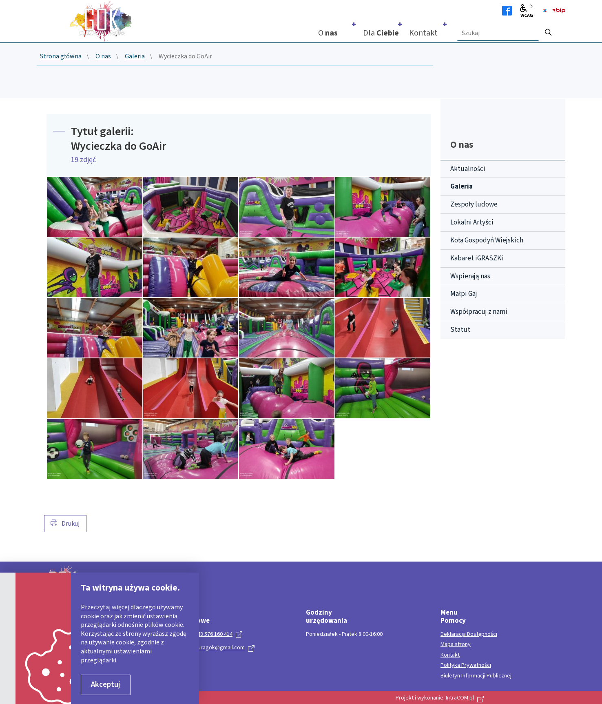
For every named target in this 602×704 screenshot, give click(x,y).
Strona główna (61, 56)
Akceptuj (105, 684)
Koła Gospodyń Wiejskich (486, 240)
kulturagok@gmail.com (217, 648)
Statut (460, 330)
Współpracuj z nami (478, 312)
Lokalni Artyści (472, 222)
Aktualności (467, 169)
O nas (103, 56)
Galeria (135, 56)
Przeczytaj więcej (105, 607)
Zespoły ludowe (474, 204)
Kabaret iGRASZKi (476, 258)
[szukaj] (548, 30)
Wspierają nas (470, 276)
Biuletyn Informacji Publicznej (475, 676)
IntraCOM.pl (460, 698)
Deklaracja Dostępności (468, 634)
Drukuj (65, 523)
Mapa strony (455, 644)
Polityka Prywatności (465, 665)
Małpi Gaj (463, 294)
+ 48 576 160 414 (212, 634)
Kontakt (450, 655)
